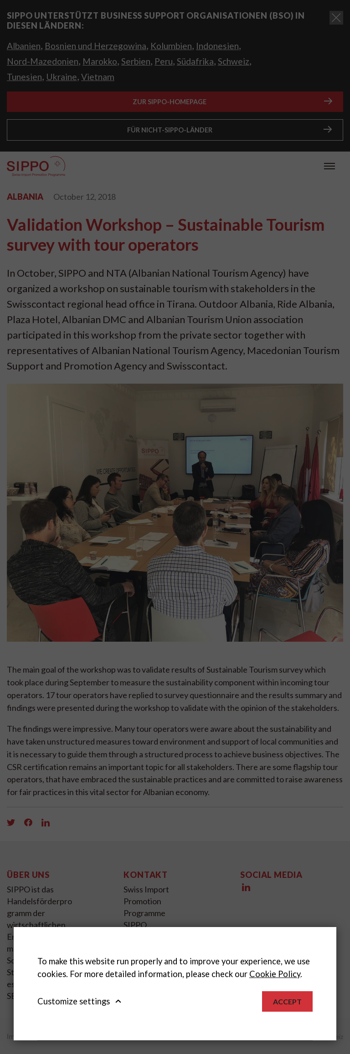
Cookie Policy (274, 974)
